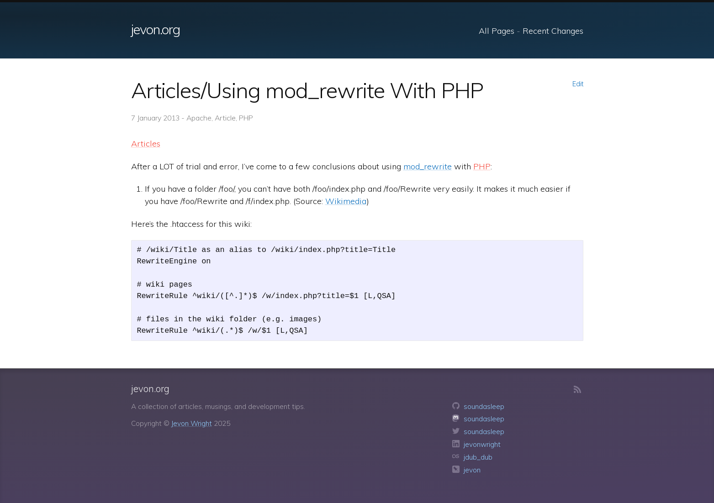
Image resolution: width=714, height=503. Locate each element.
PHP (482, 166)
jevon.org (155, 29)
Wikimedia (345, 201)
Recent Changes (553, 31)
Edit (577, 84)
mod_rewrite (427, 166)
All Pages (496, 31)
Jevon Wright (191, 423)
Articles (145, 143)
